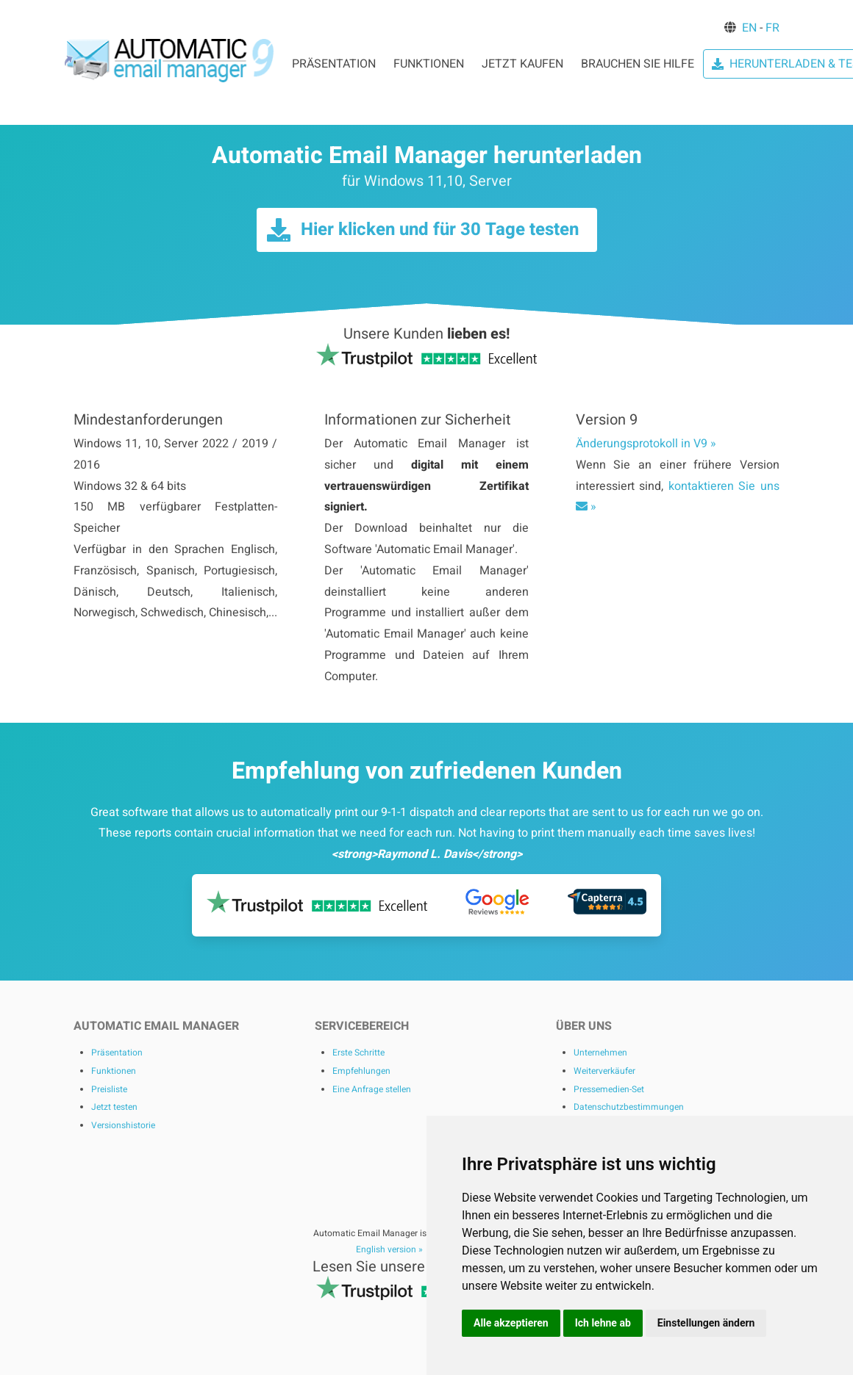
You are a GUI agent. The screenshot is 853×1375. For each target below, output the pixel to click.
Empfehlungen (361, 1071)
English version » (389, 1249)
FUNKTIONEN (428, 64)
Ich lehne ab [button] (603, 1323)
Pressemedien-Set (609, 1089)
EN (749, 28)
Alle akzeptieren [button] (511, 1323)
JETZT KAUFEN (522, 64)
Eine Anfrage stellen (371, 1089)
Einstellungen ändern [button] (706, 1323)
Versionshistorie (123, 1125)
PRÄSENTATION (334, 64)
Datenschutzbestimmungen (629, 1107)
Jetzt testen (114, 1107)
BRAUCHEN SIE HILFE (637, 64)
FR (772, 28)
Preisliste (109, 1089)
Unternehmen (600, 1052)
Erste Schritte (358, 1052)
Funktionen (113, 1071)
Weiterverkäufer (604, 1071)
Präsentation (117, 1052)
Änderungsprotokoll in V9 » (646, 443)
